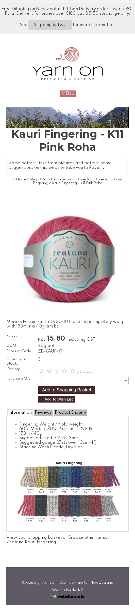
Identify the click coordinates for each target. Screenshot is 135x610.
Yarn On (50, 582)
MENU (68, 93)
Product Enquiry (70, 412)
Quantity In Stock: (16, 361)
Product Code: (19, 351)
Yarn (46, 179)
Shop (34, 179)
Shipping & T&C (50, 25)
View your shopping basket (34, 537)
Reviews (43, 412)
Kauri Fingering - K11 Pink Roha (77, 183)
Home (21, 179)
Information (20, 412)
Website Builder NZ (67, 590)
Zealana (87, 179)
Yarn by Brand (65, 179)
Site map (67, 582)
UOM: (12, 346)
